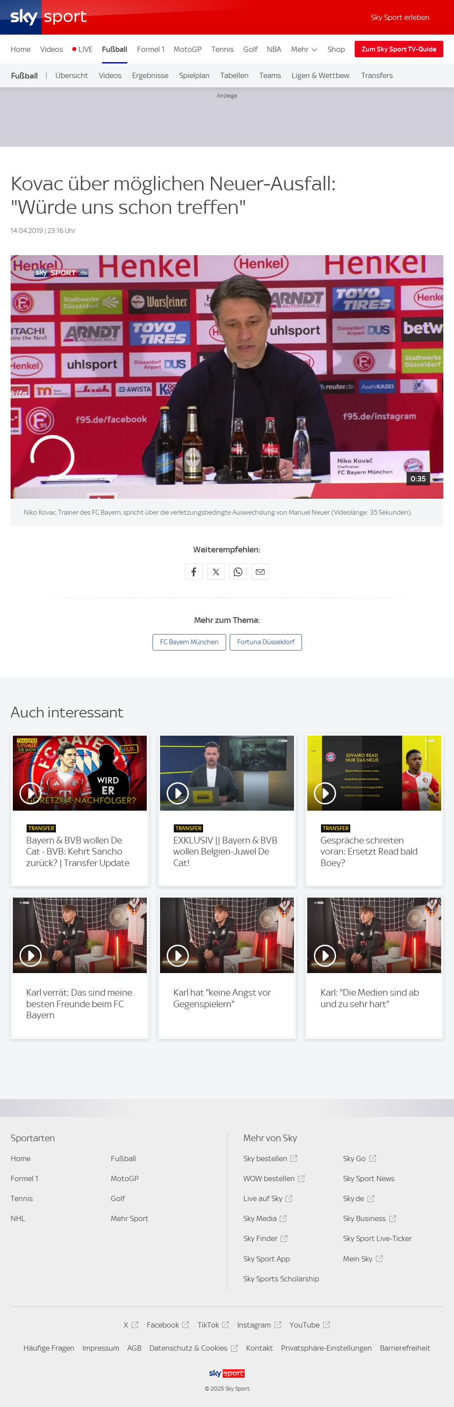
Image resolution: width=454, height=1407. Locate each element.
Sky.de (357, 1200)
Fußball (114, 49)
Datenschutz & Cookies (192, 1350)
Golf (250, 49)
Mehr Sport (130, 1218)
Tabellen (234, 75)
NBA (274, 49)
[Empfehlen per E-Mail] (260, 571)
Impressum (100, 1348)
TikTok (212, 1326)
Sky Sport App (266, 1258)
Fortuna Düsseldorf (265, 642)
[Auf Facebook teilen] (194, 571)
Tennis (222, 49)
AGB (134, 1348)
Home (21, 49)
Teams (270, 75)
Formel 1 (150, 49)
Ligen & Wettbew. (321, 75)
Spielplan (194, 75)
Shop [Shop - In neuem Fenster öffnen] (336, 49)
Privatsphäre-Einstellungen (326, 1348)
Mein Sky (361, 1260)
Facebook (167, 1326)
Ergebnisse (150, 75)
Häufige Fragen (48, 1348)
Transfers (377, 75)
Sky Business (368, 1220)
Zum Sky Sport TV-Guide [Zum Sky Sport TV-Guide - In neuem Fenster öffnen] (399, 49)
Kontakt (259, 1348)
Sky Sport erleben (400, 17)
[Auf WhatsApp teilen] (238, 571)
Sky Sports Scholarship (281, 1278)
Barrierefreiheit (405, 1348)
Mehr (304, 49)
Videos (51, 49)
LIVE (85, 49)
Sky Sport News (369, 1178)
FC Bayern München (189, 642)
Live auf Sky (266, 1200)
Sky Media (263, 1220)
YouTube (308, 1326)
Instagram (257, 1326)
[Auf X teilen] (216, 571)
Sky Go (358, 1160)
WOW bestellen (272, 1180)
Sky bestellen (269, 1160)
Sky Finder (264, 1240)
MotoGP (188, 49)
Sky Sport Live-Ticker (377, 1238)
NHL (18, 1218)
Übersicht (71, 75)
